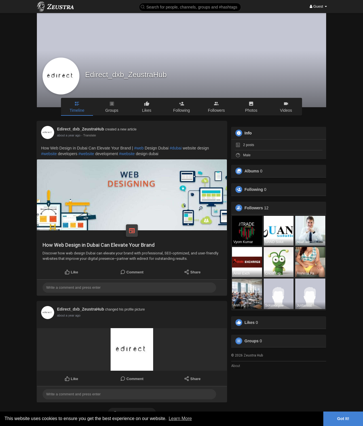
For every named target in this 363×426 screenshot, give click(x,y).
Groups (251, 341)
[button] (190, 6)
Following (253, 189)
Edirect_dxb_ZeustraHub (126, 74)
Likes (249, 322)
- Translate (86, 135)
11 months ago (67, 135)
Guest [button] (318, 6)
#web (138, 148)
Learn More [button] (180, 418)
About (235, 366)
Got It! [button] (343, 418)
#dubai (176, 148)
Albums (251, 171)
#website (49, 153)
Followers (253, 208)
